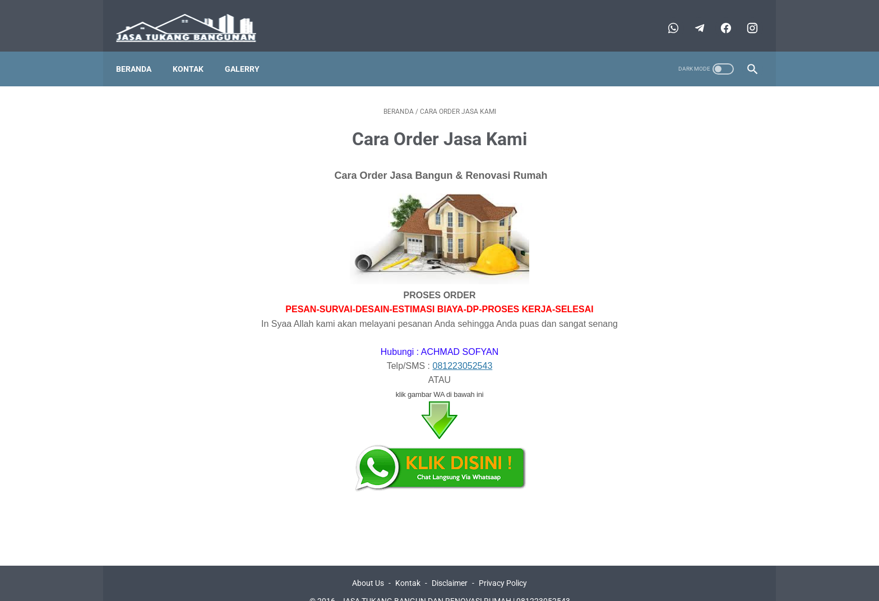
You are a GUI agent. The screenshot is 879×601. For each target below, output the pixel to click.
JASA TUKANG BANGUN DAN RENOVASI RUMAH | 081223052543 (455, 583)
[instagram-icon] (744, 16)
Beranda (141, 51)
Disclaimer (450, 565)
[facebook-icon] (717, 16)
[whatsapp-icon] (665, 16)
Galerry (249, 51)
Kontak (195, 51)
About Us (368, 565)
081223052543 (463, 348)
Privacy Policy (503, 565)
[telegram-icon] (691, 16)
